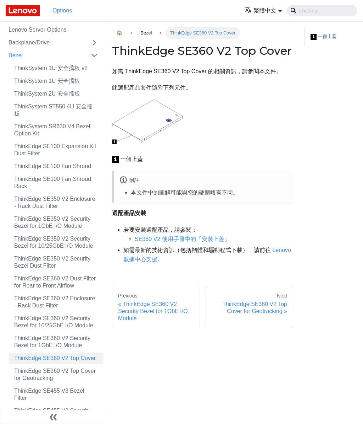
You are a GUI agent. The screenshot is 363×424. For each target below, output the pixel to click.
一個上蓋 (323, 37)
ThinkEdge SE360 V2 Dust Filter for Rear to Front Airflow (55, 282)
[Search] (321, 10)
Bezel (16, 55)
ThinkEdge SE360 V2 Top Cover (55, 358)
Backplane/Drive (29, 42)
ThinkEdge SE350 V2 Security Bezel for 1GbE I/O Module (52, 222)
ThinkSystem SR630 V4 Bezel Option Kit (52, 129)
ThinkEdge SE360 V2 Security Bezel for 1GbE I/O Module (52, 341)
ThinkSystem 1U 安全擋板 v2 (51, 68)
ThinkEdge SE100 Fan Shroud (52, 166)
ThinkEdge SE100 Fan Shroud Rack (52, 182)
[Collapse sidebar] (53, 417)
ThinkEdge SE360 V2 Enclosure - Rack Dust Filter (54, 301)
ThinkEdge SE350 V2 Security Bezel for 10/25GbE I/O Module (53, 242)
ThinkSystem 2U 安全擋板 (47, 94)
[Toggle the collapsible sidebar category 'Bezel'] (94, 55)
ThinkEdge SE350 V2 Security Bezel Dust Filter (52, 262)
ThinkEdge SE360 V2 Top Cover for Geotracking (55, 374)
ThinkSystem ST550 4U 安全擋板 (53, 110)
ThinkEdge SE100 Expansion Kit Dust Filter (55, 149)
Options (62, 10)
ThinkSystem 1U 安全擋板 (47, 81)
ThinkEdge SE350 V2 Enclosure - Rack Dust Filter (54, 202)
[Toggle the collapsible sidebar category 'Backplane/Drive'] (94, 42)
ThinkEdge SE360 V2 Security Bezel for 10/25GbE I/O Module (53, 321)
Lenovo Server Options (38, 30)
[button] (263, 10)
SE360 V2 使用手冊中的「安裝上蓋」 (182, 239)
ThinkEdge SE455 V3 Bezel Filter (49, 394)
